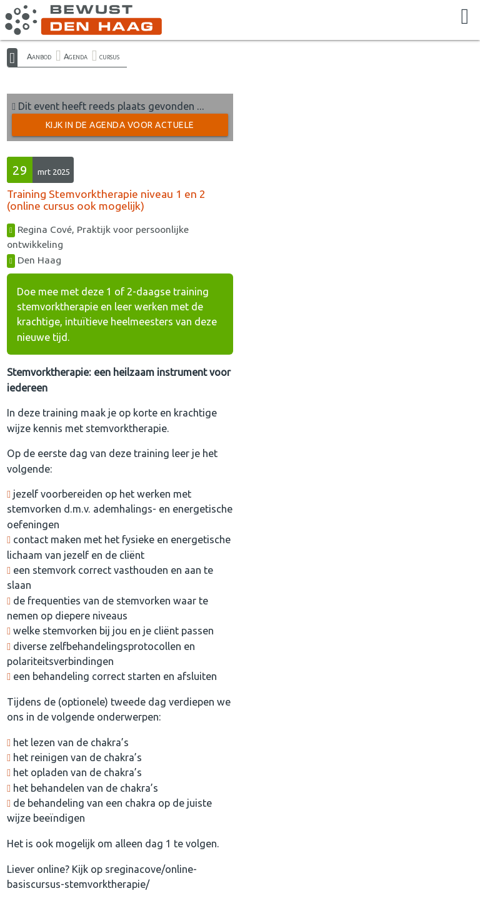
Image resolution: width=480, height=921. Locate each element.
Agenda (76, 56)
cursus (109, 56)
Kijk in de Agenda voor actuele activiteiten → (120, 128)
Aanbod (39, 56)
